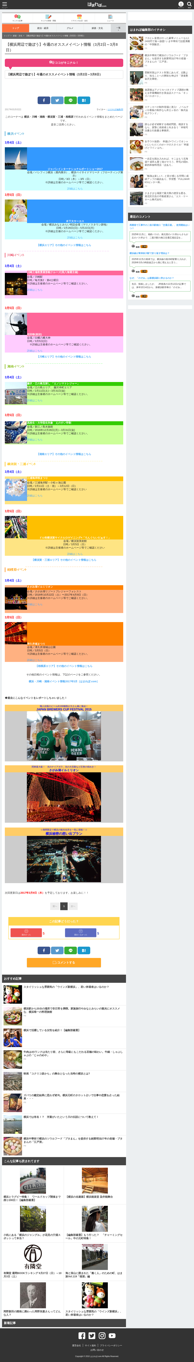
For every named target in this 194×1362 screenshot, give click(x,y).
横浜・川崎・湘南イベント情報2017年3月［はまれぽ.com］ (64, 681)
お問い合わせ (97, 1350)
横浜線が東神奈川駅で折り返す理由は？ (150, 253)
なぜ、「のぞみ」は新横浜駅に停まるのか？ (152, 278)
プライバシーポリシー (111, 1345)
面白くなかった (80, 932)
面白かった (26, 932)
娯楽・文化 (97, 28)
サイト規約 (90, 1345)
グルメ (70, 28)
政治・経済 (43, 28)
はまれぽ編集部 (115, 109)
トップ (15, 28)
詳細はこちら (75, 188)
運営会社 (76, 1345)
